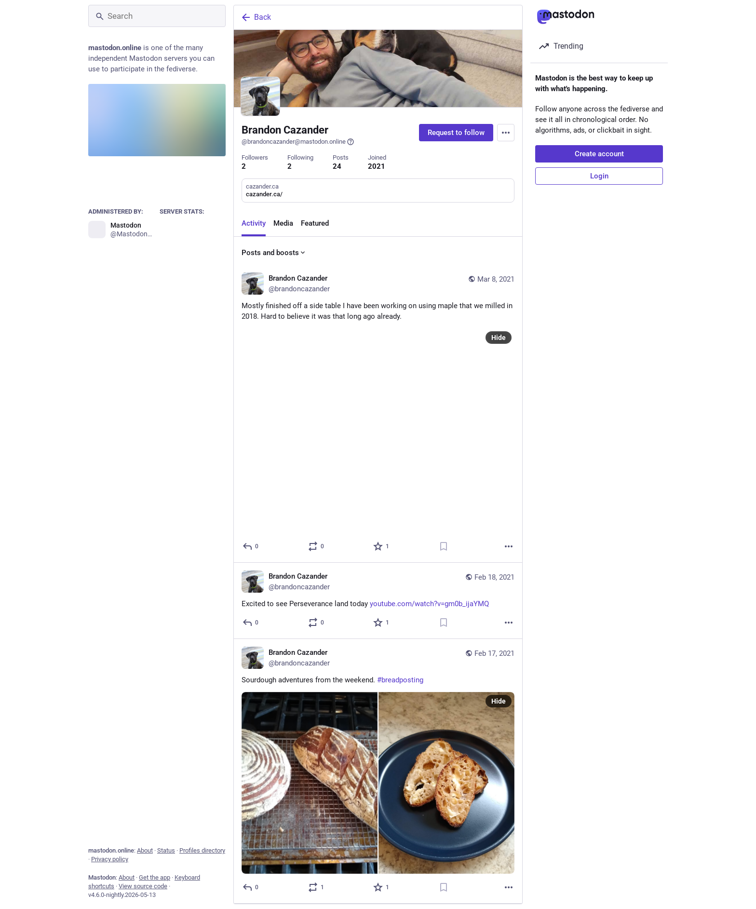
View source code (143, 886)
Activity (254, 223)
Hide (498, 337)
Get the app (154, 877)
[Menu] (505, 132)
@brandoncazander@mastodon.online (298, 142)
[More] (508, 546)
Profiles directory (202, 850)
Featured (315, 223)
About (145, 850)
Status (166, 850)
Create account (599, 153)
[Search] (157, 16)
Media (283, 223)
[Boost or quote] (316, 546)
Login (599, 176)
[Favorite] (381, 546)
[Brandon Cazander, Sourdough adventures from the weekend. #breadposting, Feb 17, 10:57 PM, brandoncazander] (378, 771)
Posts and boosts (274, 252)
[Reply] (251, 546)
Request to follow (456, 132)
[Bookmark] (443, 546)
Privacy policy (109, 859)
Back (255, 17)
